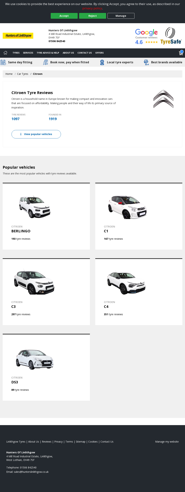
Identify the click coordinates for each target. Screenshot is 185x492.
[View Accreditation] (171, 35)
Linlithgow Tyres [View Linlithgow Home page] (15, 441)
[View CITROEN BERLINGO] (46, 216)
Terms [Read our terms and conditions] (69, 441)
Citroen (37, 74)
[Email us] (31, 471)
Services (28, 52)
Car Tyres (22, 74)
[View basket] (181, 53)
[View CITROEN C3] (46, 291)
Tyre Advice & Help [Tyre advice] (48, 52)
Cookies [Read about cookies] (93, 441)
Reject (92, 15)
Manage (121, 15)
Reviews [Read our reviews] (46, 441)
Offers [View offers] (99, 52)
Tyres (16, 52)
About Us (68, 52)
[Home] (5, 53)
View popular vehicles (36, 134)
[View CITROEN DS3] (46, 367)
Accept (64, 15)
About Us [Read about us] (33, 441)
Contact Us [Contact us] (84, 52)
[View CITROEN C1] (138, 216)
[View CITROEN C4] (138, 291)
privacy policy (92, 8)
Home (9, 74)
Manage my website (167, 441)
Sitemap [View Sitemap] (80, 441)
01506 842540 (57, 41)
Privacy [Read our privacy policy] (58, 441)
